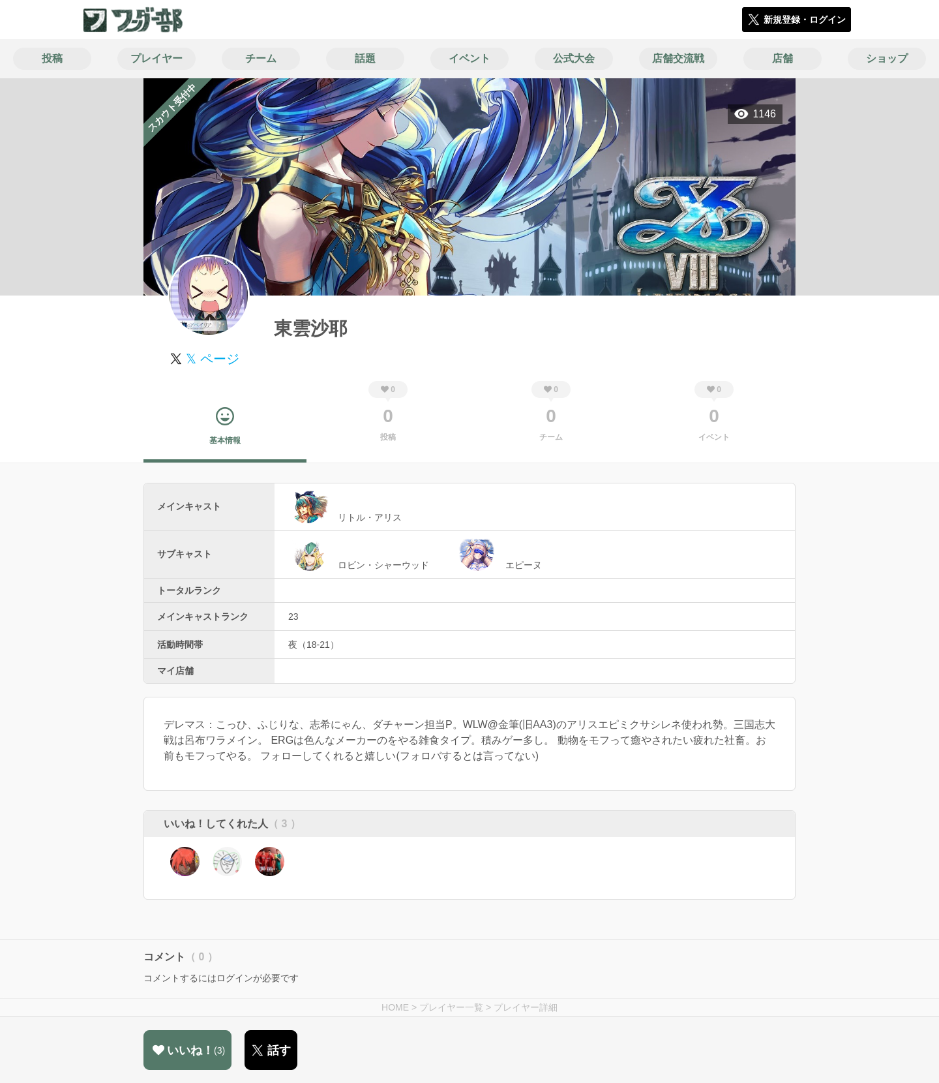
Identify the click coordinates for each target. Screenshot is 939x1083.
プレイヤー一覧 (451, 1007)
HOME (395, 1007)
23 (293, 616)
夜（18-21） (313, 644)
